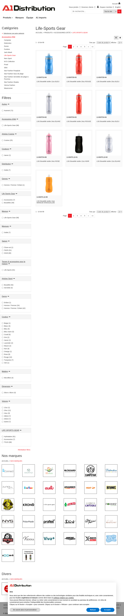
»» (93, 47)
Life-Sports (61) (8, 270)
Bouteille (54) (7, 285)
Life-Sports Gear (80, 33)
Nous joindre (73, 7)
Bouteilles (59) (8, 203)
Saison (4, 241)
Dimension (6, 386)
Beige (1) (6, 323)
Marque (5, 211)
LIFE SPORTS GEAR (10, 430)
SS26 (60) (6, 253)
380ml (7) (6, 416)
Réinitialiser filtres (24, 450)
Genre (4, 296)
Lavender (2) (7, 343)
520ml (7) (6, 422)
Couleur (5, 317)
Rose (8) (6, 354)
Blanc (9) (6, 326)
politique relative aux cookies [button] (64, 598)
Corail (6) (6, 334)
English (117, 7)
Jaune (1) (6, 155)
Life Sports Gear (8, 194)
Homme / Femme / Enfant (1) (13, 185)
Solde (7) (6, 170)
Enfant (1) (6, 302)
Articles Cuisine (8, 134)
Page (65, 47)
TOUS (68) (7, 442)
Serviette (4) (7, 288)
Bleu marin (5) (8, 332)
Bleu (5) (6, 329)
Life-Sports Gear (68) (10, 125)
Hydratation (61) (8, 436)
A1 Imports (41, 18)
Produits (7, 18)
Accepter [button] (107, 610)
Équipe (29, 18)
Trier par (92, 42)
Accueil (116, 3)
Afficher (113, 42)
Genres (5, 179)
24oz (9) (6, 413)
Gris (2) (5, 337)
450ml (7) (6, 419)
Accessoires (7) (8, 200)
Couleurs (5, 149)
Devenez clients (87, 7)
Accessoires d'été (8, 37)
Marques (19, 18)
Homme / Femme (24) (11, 305)
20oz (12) (6, 410)
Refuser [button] (93, 610)
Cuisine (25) (7, 140)
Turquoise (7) (7, 360)
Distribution (6, 164)
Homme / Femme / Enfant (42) (13, 308)
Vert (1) (5, 363)
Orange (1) (7, 351)
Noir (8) (5, 349)
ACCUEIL (5, 461)
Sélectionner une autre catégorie (14, 33)
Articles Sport (7, 279)
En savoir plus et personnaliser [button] (25, 610)
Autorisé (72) (7, 110)
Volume (5, 401)
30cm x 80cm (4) (9, 392)
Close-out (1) (7, 247)
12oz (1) (6, 407)
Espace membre (104, 7)
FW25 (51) (7, 250)
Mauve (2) (6, 346)
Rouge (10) (7, 357)
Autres (4, 104)
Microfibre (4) (7, 378)
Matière (5, 371)
